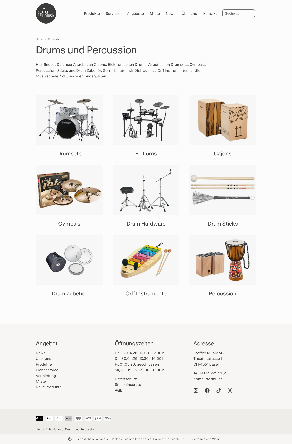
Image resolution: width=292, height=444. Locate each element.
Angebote (135, 13)
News (170, 13)
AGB (118, 390)
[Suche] (238, 13)
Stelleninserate (128, 384)
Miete (155, 13)
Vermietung (46, 375)
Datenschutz (126, 379)
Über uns (189, 13)
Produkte (92, 13)
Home (40, 38)
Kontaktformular (207, 379)
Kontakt (210, 13)
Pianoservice (47, 370)
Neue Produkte (48, 387)
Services (113, 13)
